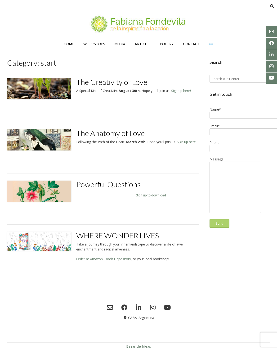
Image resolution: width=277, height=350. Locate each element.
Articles (143, 44)
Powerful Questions (108, 184)
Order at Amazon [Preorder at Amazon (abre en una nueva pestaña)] (89, 259)
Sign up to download (151, 195)
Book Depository (118, 259)
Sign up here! (181, 90)
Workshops (94, 44)
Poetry (167, 44)
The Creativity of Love (111, 81)
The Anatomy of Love (110, 133)
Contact (191, 44)
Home (69, 44)
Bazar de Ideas (138, 346)
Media (120, 44)
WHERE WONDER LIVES (117, 235)
